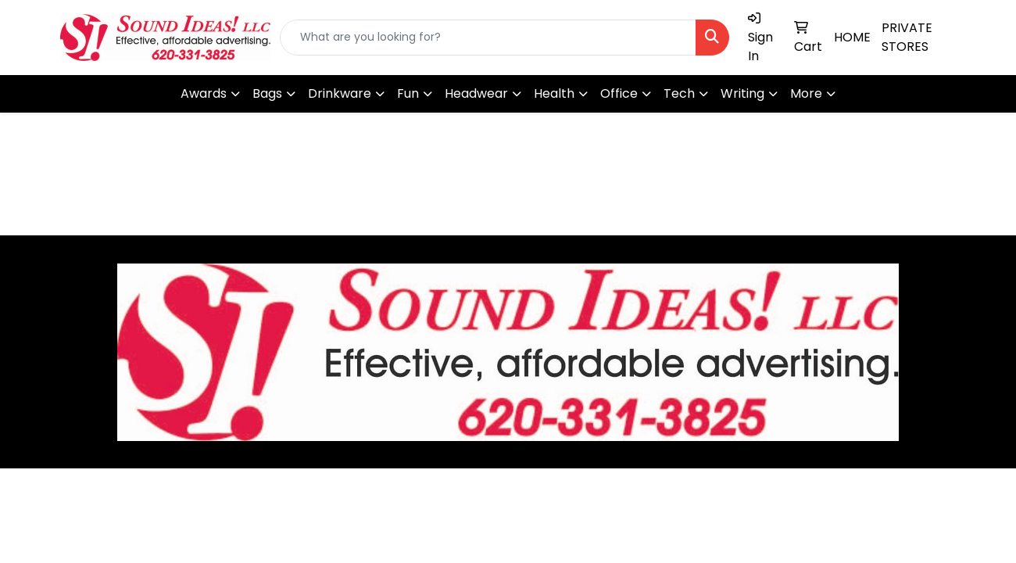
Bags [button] (267, 93)
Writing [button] (742, 93)
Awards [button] (204, 93)
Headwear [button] (476, 93)
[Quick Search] (488, 38)
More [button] (806, 93)
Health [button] (554, 93)
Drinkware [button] (339, 93)
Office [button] (619, 93)
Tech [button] (679, 93)
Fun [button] (408, 93)
